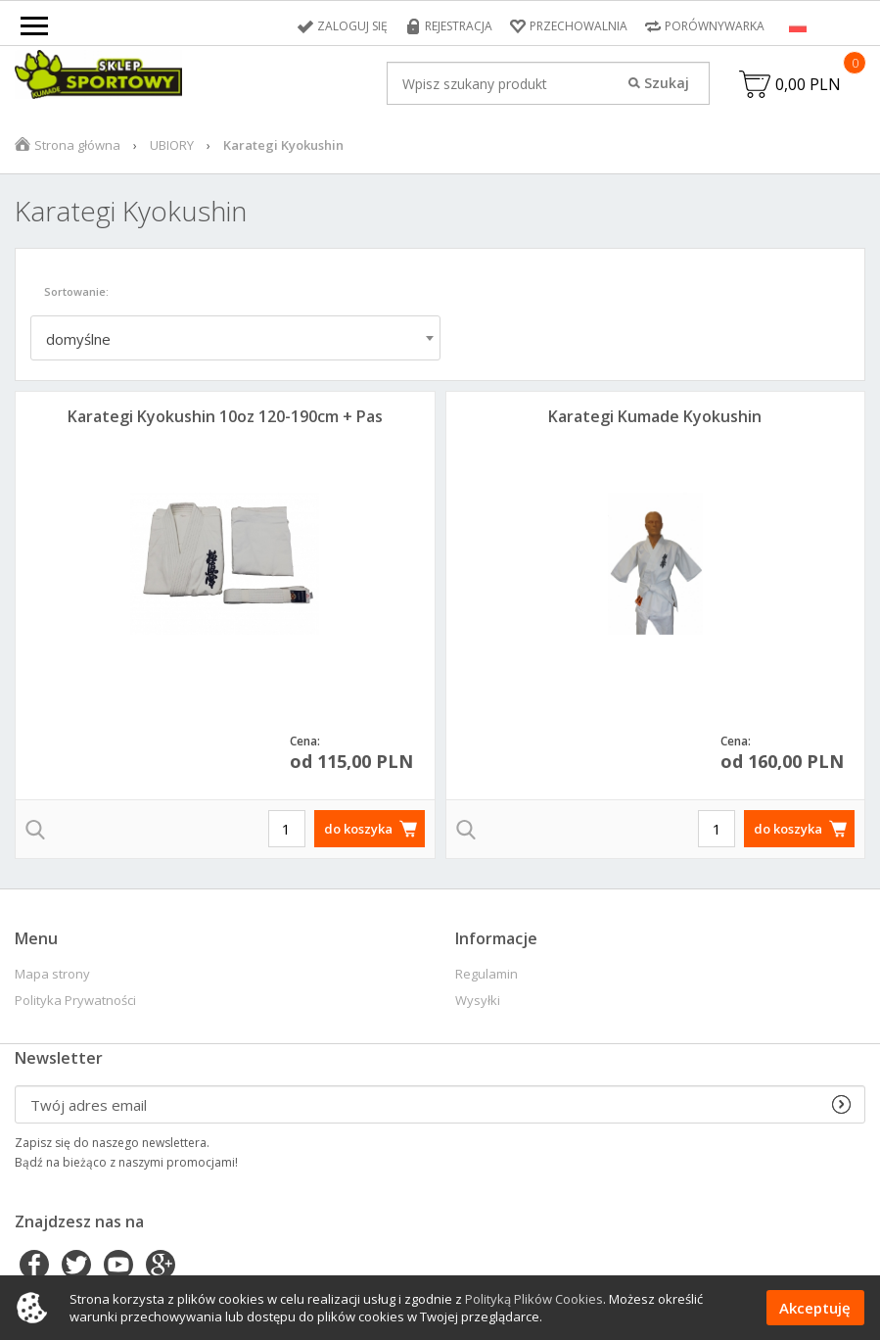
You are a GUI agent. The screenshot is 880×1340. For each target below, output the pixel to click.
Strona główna (77, 145)
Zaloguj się (352, 26)
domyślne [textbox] (78, 339)
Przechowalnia (578, 26)
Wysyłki (477, 1000)
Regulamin (486, 974)
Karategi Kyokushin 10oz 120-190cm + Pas (225, 416)
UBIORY (172, 145)
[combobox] (235, 337)
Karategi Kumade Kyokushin (655, 416)
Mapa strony (52, 974)
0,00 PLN (808, 84)
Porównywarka (714, 26)
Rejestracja (458, 26)
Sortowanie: (76, 291)
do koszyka (358, 829)
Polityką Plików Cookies (534, 1299)
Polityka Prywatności (75, 1000)
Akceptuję (815, 1307)
